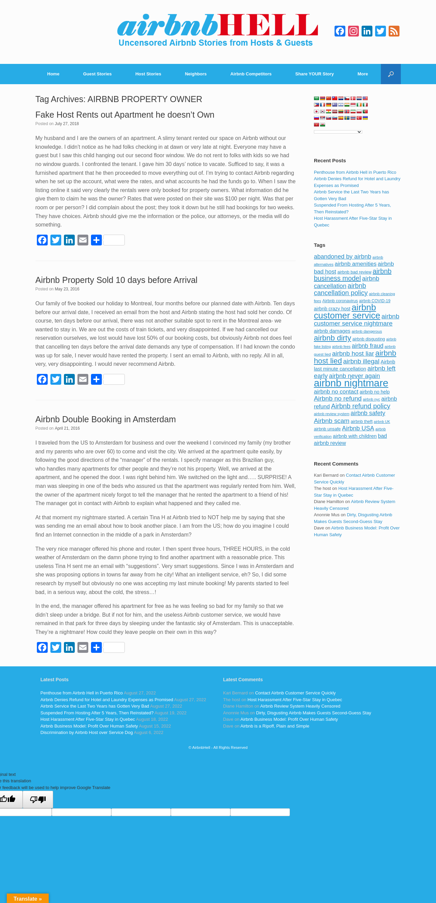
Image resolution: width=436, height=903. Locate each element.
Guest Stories (97, 73)
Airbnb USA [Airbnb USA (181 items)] (358, 428)
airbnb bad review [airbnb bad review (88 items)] (354, 272)
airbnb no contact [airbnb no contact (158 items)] (336, 391)
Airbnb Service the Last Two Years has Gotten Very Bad (95, 706)
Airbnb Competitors (251, 73)
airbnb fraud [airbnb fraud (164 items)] (367, 345)
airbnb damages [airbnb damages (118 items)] (332, 331)
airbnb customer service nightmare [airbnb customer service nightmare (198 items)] (356, 320)
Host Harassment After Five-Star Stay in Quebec (88, 719)
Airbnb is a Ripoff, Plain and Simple (274, 726)
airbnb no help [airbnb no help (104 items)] (375, 392)
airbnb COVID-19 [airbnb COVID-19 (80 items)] (375, 301)
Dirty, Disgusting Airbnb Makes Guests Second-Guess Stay (313, 712)
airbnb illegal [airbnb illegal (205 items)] (361, 361)
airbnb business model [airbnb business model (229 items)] (353, 274)
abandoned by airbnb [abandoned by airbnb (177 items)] (342, 256)
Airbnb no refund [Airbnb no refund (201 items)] (338, 398)
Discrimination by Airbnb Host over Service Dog (87, 732)
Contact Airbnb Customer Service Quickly (295, 692)
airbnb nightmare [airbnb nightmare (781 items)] (351, 382)
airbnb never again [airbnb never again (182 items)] (354, 375)
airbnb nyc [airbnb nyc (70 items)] (371, 399)
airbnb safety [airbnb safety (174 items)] (368, 413)
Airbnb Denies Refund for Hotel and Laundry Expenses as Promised (107, 699)
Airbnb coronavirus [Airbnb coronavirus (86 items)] (340, 301)
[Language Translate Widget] (338, 132)
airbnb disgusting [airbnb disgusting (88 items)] (368, 338)
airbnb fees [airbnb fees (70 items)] (341, 346)
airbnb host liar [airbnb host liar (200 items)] (353, 353)
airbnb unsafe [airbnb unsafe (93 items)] (327, 428)
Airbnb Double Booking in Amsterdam (106, 419)
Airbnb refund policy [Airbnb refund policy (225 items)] (360, 406)
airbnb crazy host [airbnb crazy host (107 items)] (332, 308)
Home (53, 73)
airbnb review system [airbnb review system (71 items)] (331, 414)
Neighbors (196, 73)
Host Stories (148, 73)
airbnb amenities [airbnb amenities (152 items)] (355, 264)
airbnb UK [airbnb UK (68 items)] (382, 422)
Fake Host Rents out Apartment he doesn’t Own (125, 114)
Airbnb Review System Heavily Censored (300, 706)
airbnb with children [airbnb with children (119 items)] (355, 436)
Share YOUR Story (314, 73)
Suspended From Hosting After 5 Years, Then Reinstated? (97, 712)
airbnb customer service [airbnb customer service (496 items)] (347, 311)
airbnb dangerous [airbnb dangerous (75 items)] (366, 331)
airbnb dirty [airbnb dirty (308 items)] (332, 338)
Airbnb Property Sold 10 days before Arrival (117, 280)
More (363, 73)
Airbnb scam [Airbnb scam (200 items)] (331, 420)
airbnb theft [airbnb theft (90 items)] (362, 421)
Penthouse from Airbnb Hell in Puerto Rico (355, 172)
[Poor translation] (38, 799)
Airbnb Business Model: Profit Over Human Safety (89, 726)
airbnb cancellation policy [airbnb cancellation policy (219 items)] (341, 289)
